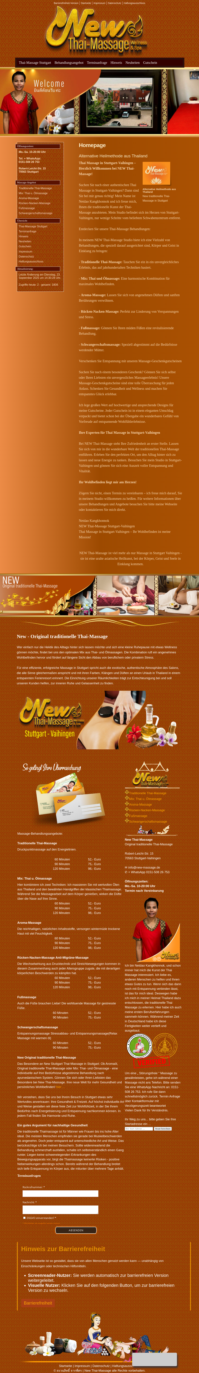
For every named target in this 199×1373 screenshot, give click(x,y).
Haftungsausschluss (134, 3)
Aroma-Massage (29, 198)
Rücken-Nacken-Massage (34, 203)
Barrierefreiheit (38, 1303)
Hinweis (116, 62)
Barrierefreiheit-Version (66, 3)
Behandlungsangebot (69, 62)
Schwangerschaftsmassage (36, 213)
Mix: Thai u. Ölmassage (33, 193)
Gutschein (150, 62)
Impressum (99, 3)
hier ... (60, 1087)
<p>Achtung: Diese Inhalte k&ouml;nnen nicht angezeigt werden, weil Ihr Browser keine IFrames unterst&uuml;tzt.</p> (60, 1210)
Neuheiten (133, 62)
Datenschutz (114, 3)
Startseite (86, 3)
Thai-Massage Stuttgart (35, 62)
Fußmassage (27, 208)
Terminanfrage (97, 62)
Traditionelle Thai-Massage (35, 188)
